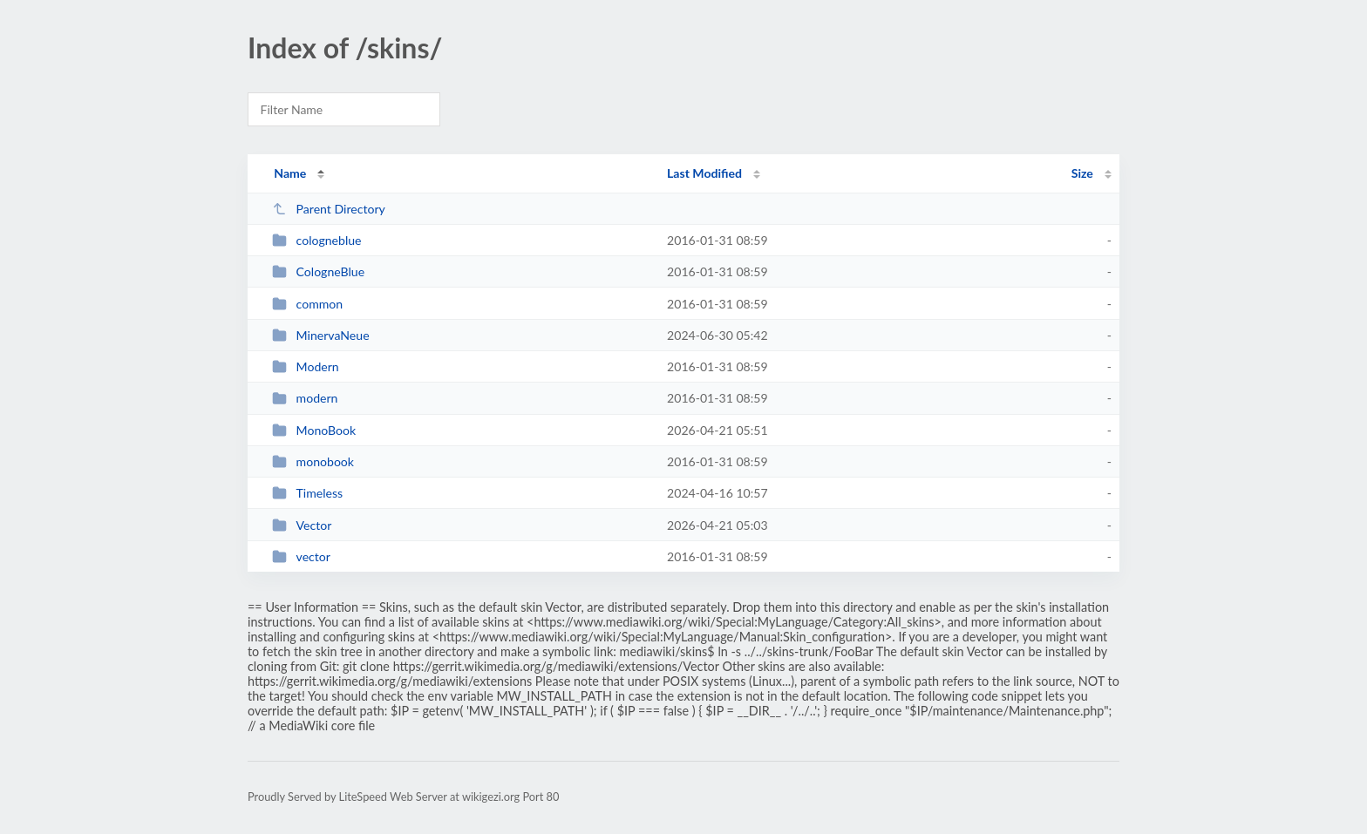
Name (290, 173)
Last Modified (704, 173)
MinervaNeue (320, 335)
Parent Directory (328, 208)
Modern (305, 366)
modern (304, 397)
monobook (313, 461)
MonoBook (314, 430)
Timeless (307, 492)
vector (301, 556)
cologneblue (316, 240)
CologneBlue (318, 271)
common (307, 303)
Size (1082, 173)
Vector (301, 525)
